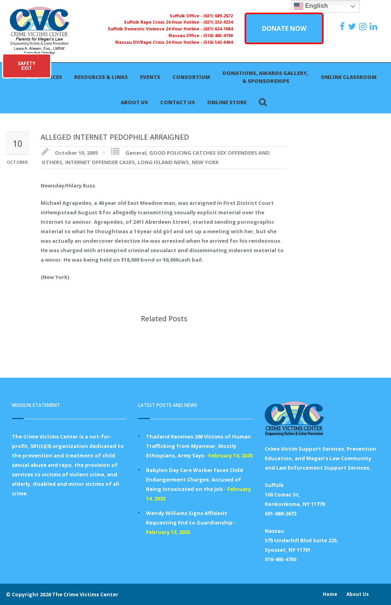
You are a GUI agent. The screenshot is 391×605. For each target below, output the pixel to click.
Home (330, 594)
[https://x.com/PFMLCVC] (353, 26)
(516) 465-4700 (218, 35)
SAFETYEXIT (27, 65)
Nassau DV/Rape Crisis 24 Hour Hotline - (159, 42)
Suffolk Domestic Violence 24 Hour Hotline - (155, 29)
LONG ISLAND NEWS (163, 162)
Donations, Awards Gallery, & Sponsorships (266, 76)
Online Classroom (349, 77)
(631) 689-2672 (218, 16)
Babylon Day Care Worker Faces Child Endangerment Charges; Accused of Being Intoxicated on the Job (194, 479)
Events (150, 77)
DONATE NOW (284, 28)
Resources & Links (101, 77)
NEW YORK (205, 162)
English (311, 6)
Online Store (227, 102)
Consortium (191, 77)
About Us (134, 102)
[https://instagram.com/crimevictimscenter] (364, 26)
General (135, 152)
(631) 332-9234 (218, 22)
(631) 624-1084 (218, 29)
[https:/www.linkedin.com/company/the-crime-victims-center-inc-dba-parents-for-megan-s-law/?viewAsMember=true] (374, 26)
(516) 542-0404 (218, 42)
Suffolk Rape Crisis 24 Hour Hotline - (163, 22)
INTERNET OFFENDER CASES (100, 162)
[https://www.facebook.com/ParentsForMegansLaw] (343, 26)
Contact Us (177, 102)
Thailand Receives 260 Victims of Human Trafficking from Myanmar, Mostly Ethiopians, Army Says (198, 446)
